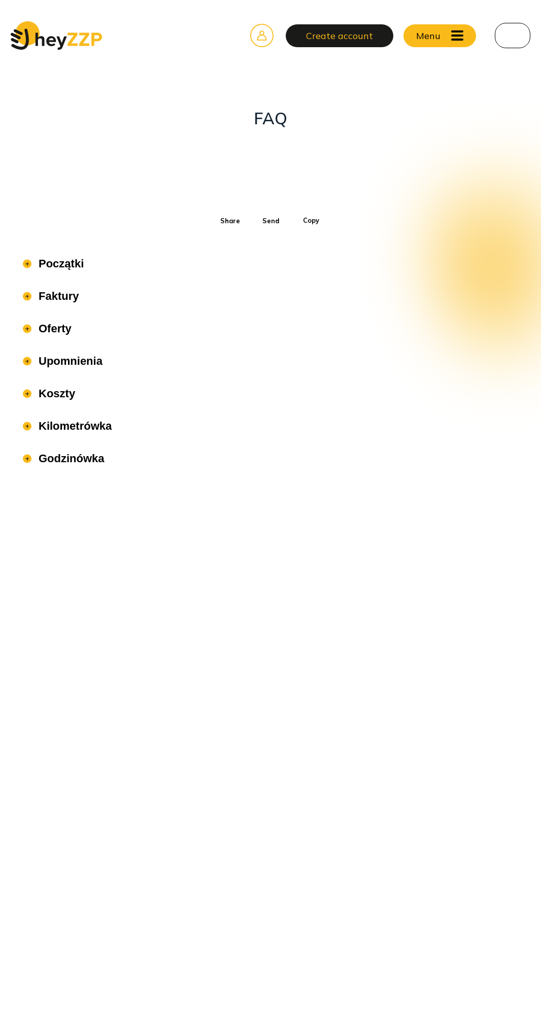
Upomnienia (69, 361)
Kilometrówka (74, 426)
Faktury (57, 296)
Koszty (55, 393)
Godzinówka (70, 458)
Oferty (54, 328)
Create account (339, 36)
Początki (60, 263)
